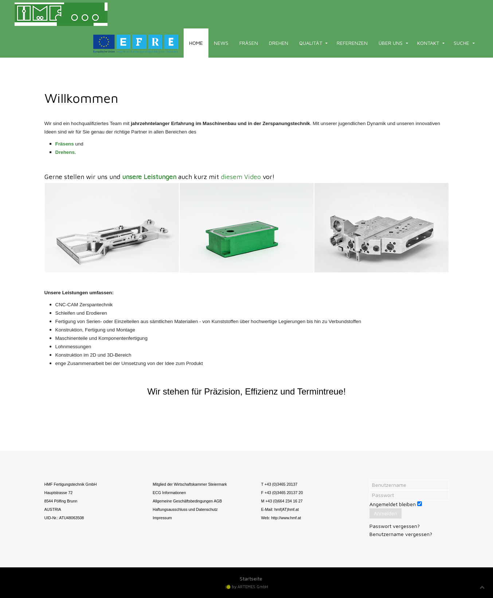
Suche (461, 43)
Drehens (65, 152)
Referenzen (352, 43)
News (221, 43)
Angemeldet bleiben (392, 504)
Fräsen (248, 43)
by (250, 586)
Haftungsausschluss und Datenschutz (185, 509)
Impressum (162, 518)
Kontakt (428, 43)
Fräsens (64, 144)
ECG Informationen (169, 492)
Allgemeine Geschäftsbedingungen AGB (187, 501)
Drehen (278, 43)
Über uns (391, 43)
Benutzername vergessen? (400, 534)
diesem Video (241, 176)
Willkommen (81, 98)
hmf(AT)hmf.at (286, 509)
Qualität (310, 43)
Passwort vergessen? (394, 526)
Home (196, 43)
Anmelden (385, 513)
